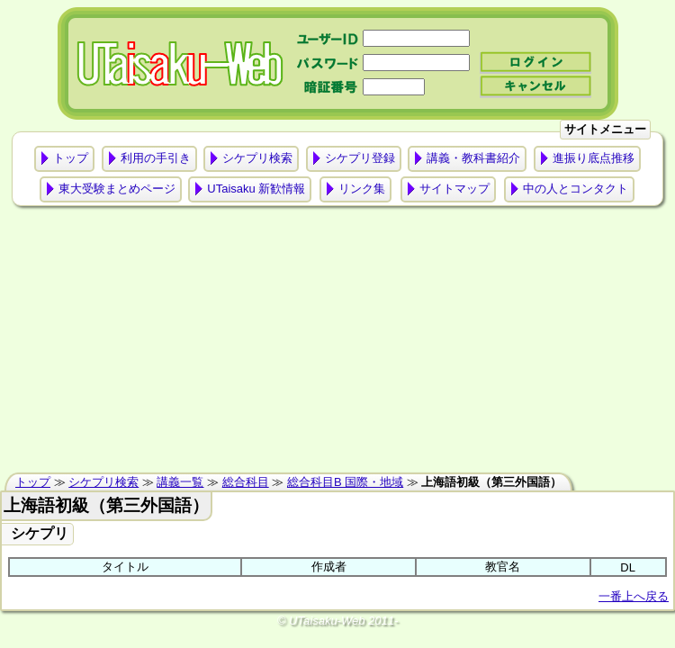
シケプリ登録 (360, 158)
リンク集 (361, 188)
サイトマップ (454, 188)
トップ (70, 158)
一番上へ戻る (633, 596)
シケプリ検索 (257, 158)
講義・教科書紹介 (473, 158)
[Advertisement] (337, 344)
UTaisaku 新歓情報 (256, 188)
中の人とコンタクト (575, 188)
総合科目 (245, 482)
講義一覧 (180, 482)
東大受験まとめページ (117, 188)
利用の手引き (156, 158)
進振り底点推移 (593, 158)
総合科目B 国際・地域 (345, 482)
